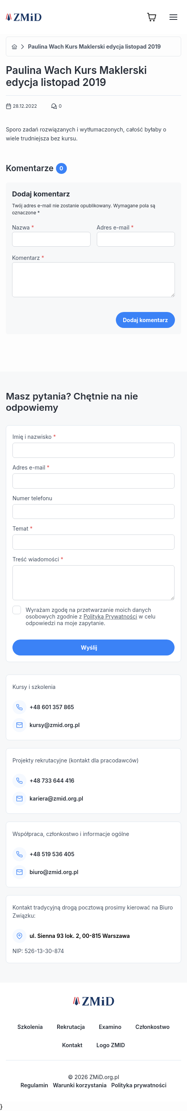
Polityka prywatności (138, 1085)
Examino (110, 1026)
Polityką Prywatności (110, 616)
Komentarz (28, 257)
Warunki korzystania (80, 1085)
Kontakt (72, 1045)
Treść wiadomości (93, 579)
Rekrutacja (71, 1026)
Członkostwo (152, 1026)
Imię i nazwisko (93, 445)
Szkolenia (30, 1026)
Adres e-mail (115, 227)
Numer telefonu (93, 507)
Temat (93, 537)
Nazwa (23, 227)
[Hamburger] (173, 17)
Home (14, 46)
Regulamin (34, 1085)
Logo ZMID (110, 1045)
